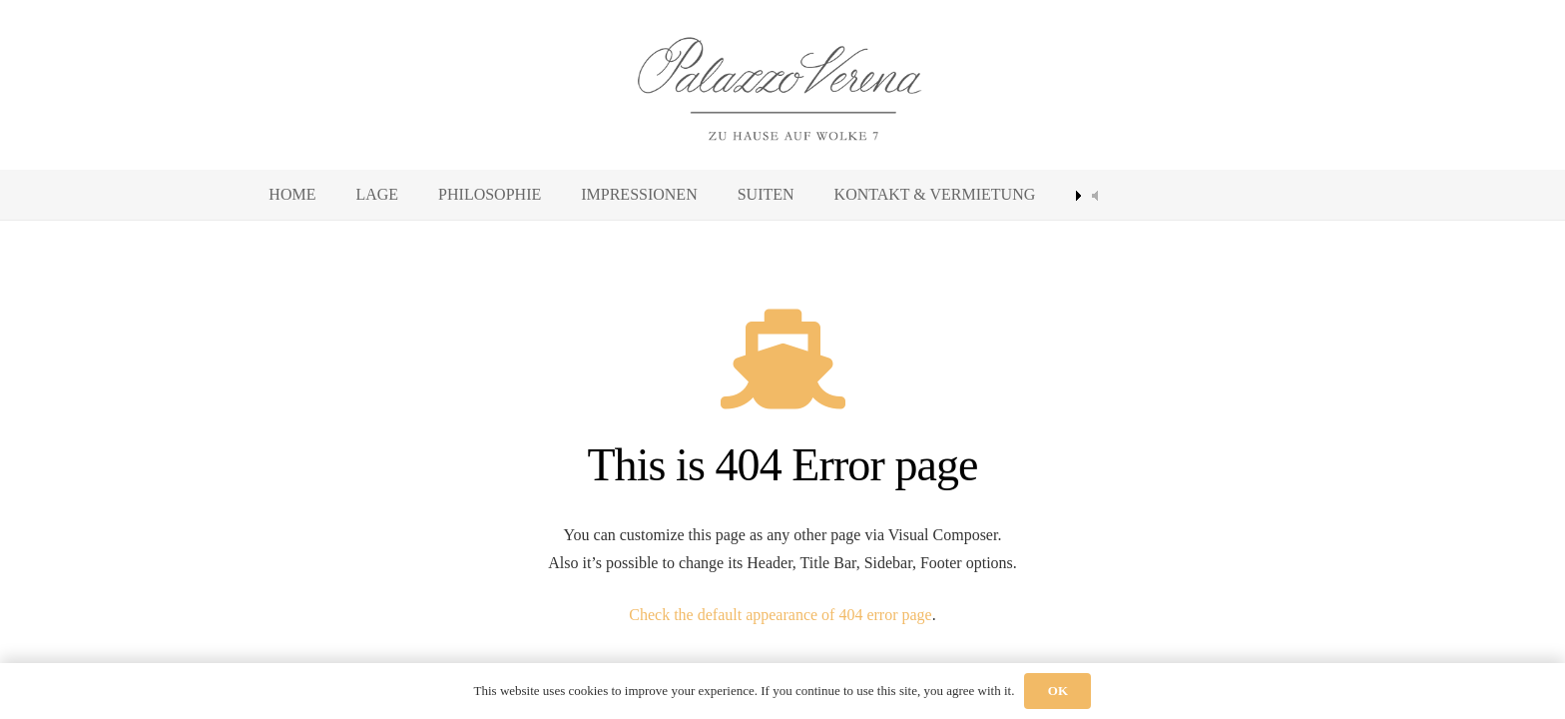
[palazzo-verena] (782, 85)
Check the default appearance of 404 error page (780, 614)
